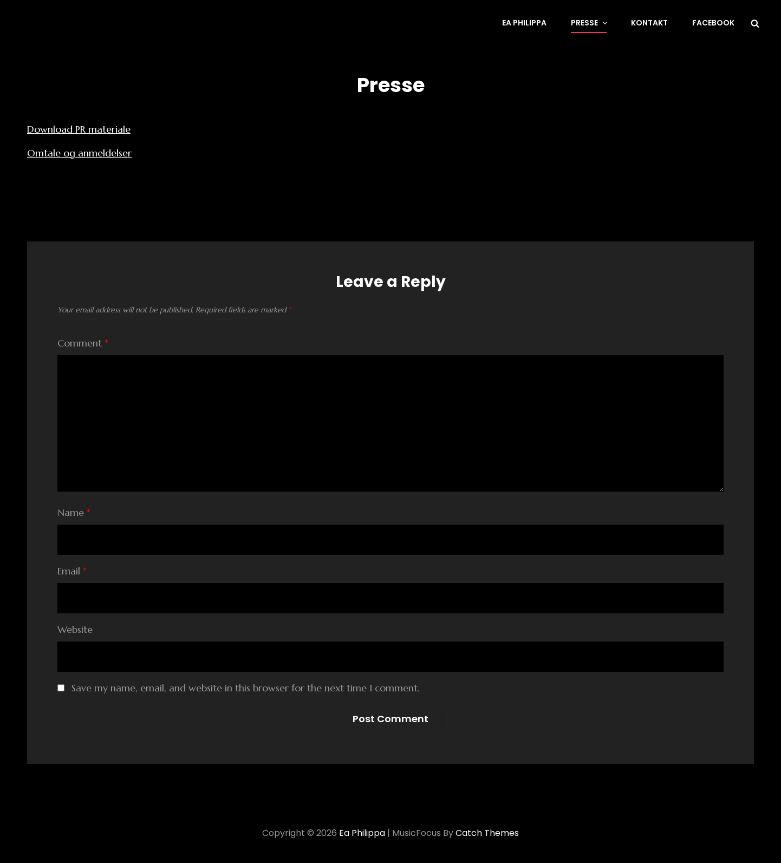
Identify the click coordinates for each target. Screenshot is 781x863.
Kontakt (649, 22)
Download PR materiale (79, 129)
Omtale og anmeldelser (79, 153)
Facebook (713, 22)
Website (75, 629)
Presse (590, 22)
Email (72, 571)
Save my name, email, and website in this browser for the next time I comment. (245, 688)
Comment (82, 343)
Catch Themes (487, 833)
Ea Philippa (524, 22)
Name (73, 512)
